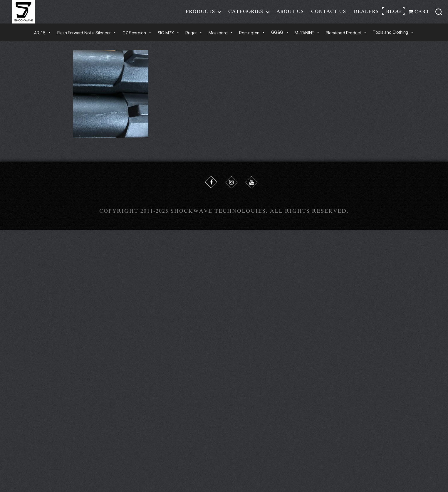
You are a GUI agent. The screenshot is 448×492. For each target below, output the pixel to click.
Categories (245, 13)
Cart (418, 13)
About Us (290, 13)
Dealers (366, 13)
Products (200, 13)
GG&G (280, 35)
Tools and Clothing (393, 35)
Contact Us (328, 13)
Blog (393, 13)
